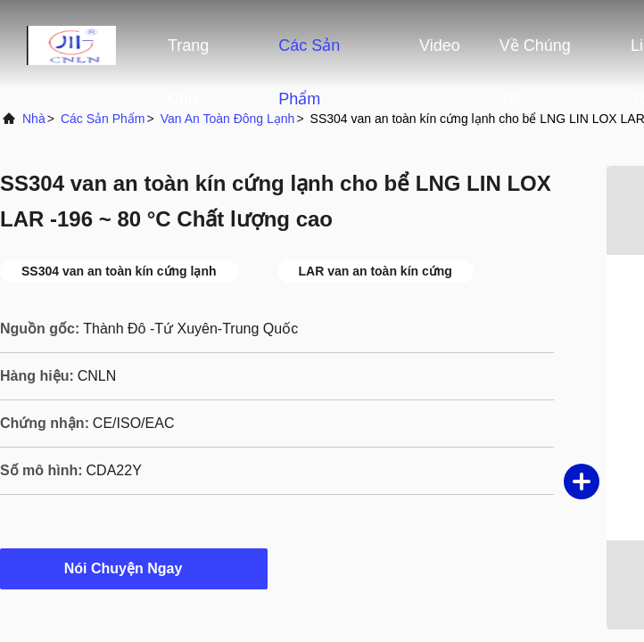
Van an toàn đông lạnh (228, 118)
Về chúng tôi (535, 54)
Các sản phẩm (309, 54)
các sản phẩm (103, 118)
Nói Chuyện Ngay (134, 568)
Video (439, 45)
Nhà (33, 118)
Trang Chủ (188, 54)
